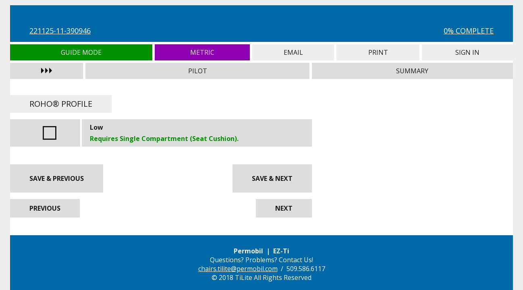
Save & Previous (56, 178)
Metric (202, 52)
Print (377, 52)
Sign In (467, 52)
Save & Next (272, 178)
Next (284, 208)
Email (293, 52)
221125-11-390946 (60, 30)
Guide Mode (81, 52)
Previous (44, 208)
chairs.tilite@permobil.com (238, 268)
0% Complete (469, 30)
